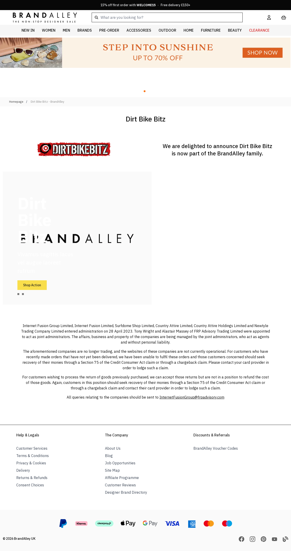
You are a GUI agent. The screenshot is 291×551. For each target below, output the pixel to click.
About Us (113, 448)
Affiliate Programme (122, 477)
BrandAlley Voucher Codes (215, 448)
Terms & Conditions (32, 455)
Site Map (112, 470)
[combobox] (172, 17)
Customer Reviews (120, 485)
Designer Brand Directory (126, 492)
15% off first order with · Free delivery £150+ (145, 5)
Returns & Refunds (31, 477)
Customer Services (31, 448)
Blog (109, 455)
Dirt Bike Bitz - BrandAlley (47, 101)
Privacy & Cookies (31, 463)
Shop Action (32, 285)
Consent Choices (30, 485)
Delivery (23, 470)
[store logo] (41, 17)
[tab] (18, 294)
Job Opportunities (120, 463)
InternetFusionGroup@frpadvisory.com (191, 397)
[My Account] (269, 17)
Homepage (16, 101)
